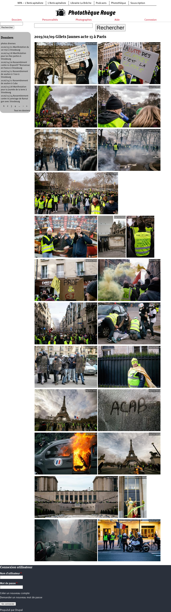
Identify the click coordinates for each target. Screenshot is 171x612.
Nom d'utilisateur (11, 573)
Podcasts (101, 3)
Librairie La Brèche (80, 3)
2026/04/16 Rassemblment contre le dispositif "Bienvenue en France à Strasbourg (15, 65)
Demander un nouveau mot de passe (21, 597)
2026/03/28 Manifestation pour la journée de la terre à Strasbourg (14, 90)
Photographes (84, 20)
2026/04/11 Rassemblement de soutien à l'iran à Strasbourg (14, 74)
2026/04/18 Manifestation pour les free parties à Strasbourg (13, 56)
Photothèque (118, 3)
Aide (117, 20)
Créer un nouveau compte (15, 593)
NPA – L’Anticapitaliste (30, 3)
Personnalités (50, 20)
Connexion (150, 20)
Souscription (137, 3)
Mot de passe (9, 583)
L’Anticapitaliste (57, 3)
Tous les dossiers (22, 111)
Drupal (19, 610)
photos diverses (8, 44)
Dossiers (17, 20)
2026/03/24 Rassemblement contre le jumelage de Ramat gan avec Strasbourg (14, 99)
